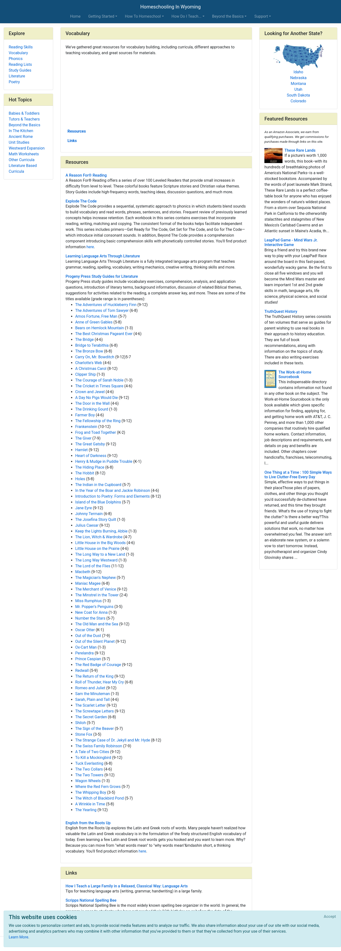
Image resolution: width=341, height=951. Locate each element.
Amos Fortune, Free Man (96, 316)
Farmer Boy (85, 415)
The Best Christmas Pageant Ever (103, 333)
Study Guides (20, 70)
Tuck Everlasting (89, 763)
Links (72, 140)
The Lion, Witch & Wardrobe (99, 537)
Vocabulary (18, 53)
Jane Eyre (83, 508)
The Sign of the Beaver (94, 728)
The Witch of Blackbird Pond (99, 798)
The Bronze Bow (89, 351)
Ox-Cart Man (86, 647)
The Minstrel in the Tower (96, 595)
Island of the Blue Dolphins (98, 502)
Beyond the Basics (24, 125)
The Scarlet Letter (90, 705)
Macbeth (82, 571)
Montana (298, 83)
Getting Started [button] (101, 16)
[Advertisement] (156, 92)
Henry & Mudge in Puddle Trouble (103, 461)
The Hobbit (84, 473)
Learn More (18, 937)
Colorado (298, 101)
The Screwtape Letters (94, 711)
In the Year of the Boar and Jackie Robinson (112, 490)
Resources (76, 131)
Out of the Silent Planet (95, 641)
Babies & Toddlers (24, 113)
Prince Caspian (88, 659)
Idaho (298, 72)
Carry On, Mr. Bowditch (94, 357)
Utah (298, 89)
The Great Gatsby (90, 444)
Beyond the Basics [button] (228, 16)
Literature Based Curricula (23, 168)
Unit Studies (19, 142)
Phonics (15, 58)
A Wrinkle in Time (90, 804)
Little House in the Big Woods (100, 542)
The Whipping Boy (90, 792)
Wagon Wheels (88, 781)
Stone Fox (83, 734)
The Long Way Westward (96, 560)
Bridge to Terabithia (92, 345)
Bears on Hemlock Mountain (99, 328)
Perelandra (84, 653)
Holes (80, 479)
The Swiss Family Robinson (98, 746)
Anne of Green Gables (93, 322)
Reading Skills (21, 47)
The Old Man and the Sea (96, 624)
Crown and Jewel (90, 391)
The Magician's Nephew (95, 577)
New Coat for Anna (91, 612)
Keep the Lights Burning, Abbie (101, 531)
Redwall (82, 670)
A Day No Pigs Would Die (96, 397)
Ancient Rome (21, 136)
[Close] (330, 916)
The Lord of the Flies (92, 566)
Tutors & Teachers (24, 119)
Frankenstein (86, 426)
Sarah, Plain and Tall (92, 699)
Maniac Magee (88, 583)
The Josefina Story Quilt (95, 519)
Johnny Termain (89, 513)
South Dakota (298, 95)
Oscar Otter (85, 630)
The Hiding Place (89, 467)
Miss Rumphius (88, 601)
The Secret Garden (91, 717)
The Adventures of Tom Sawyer (102, 310)
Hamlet (81, 450)
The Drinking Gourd (91, 409)
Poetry (14, 82)
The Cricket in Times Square (99, 386)
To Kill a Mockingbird (93, 757)
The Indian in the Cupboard (98, 484)
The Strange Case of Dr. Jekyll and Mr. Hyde (112, 740)
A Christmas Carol (90, 368)
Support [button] (261, 16)
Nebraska (298, 77)
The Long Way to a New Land (100, 554)
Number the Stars (90, 618)
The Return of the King (94, 676)
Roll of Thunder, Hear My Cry (99, 682)
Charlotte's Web (88, 362)
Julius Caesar (86, 525)
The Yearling (85, 810)
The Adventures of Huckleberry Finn (105, 304)
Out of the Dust (88, 635)
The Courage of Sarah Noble (99, 380)
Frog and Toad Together (95, 432)
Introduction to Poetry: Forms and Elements (112, 496)
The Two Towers (89, 775)
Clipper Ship (85, 374)
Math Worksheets (24, 154)
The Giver (83, 438)
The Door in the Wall (92, 403)
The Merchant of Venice (95, 589)
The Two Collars (89, 769)
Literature (17, 76)
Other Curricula (22, 159)
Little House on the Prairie (97, 548)
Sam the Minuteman (92, 693)
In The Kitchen (21, 130)
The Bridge (84, 339)
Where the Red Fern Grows (98, 786)
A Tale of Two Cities (92, 751)
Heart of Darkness (90, 455)
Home (75, 16)
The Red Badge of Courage (98, 664)
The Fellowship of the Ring (98, 421)
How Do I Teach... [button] (187, 16)
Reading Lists (20, 64)
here (90, 247)
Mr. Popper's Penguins (94, 606)
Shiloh (80, 722)
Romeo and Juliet (90, 688)
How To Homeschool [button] (143, 16)
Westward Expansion (27, 148)
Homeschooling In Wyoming (170, 7)
